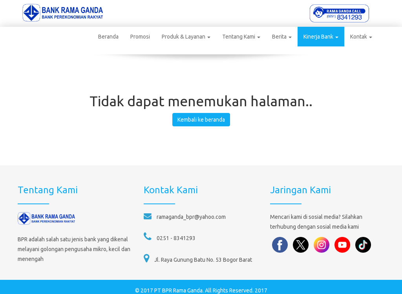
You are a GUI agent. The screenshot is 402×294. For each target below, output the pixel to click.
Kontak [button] (356, 36)
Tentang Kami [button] (236, 36)
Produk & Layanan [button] (180, 36)
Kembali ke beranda (201, 112)
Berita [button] (276, 36)
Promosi (134, 36)
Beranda (103, 36)
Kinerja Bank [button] (315, 36)
